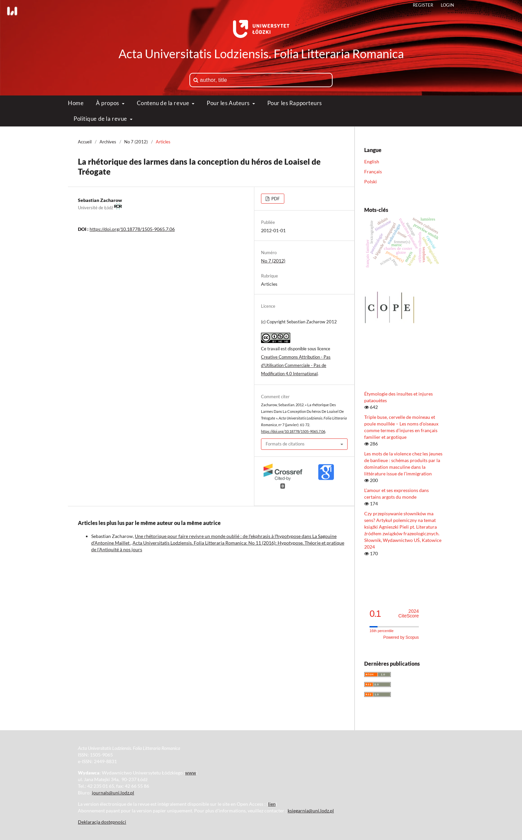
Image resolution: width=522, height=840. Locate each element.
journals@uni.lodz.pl (113, 792)
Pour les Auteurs (229, 102)
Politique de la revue (101, 118)
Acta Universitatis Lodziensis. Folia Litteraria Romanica (261, 53)
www (190, 772)
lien (272, 804)
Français (373, 171)
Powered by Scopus (401, 637)
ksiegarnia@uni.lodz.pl (311, 810)
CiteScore (408, 613)
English (371, 161)
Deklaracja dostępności (102, 822)
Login (447, 5)
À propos (108, 102)
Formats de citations (285, 443)
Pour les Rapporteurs (294, 102)
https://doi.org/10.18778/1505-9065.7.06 (132, 229)
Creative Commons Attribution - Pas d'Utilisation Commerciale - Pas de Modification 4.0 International (296, 365)
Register (423, 5)
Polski (370, 181)
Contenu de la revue (163, 102)
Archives (108, 141)
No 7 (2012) (136, 141)
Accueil (85, 141)
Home (76, 102)
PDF (275, 198)
